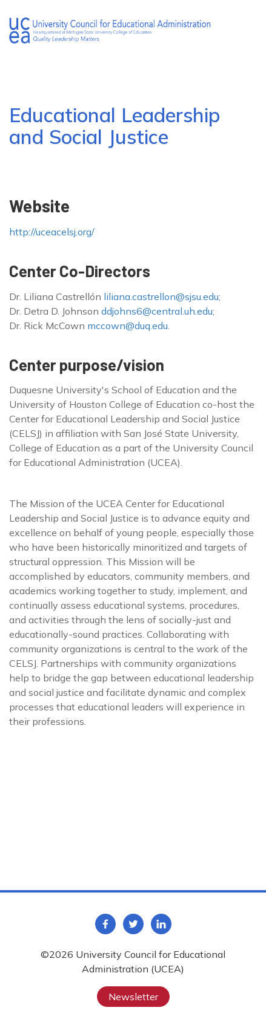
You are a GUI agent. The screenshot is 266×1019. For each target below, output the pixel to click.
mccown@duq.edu (127, 325)
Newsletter (133, 997)
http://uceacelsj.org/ (52, 232)
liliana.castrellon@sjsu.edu (161, 296)
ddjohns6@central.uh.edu (157, 311)
